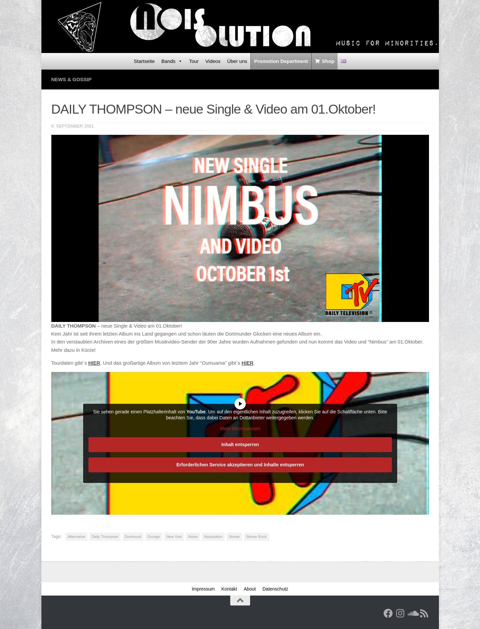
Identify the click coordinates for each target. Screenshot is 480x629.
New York (174, 537)
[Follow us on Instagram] (400, 613)
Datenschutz (275, 589)
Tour (194, 61)
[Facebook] (388, 613)
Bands (172, 61)
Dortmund (133, 537)
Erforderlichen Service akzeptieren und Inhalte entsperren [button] (240, 464)
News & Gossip (71, 79)
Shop (328, 61)
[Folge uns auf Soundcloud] (412, 613)
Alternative (76, 537)
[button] (14, 614)
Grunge (153, 537)
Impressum (203, 589)
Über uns (237, 61)
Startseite (144, 61)
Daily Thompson (104, 537)
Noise (193, 537)
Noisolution (213, 537)
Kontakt (229, 589)
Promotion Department (281, 61)
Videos (213, 61)
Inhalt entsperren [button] (240, 444)
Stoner (234, 537)
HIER (94, 363)
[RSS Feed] (424, 613)
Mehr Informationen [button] (240, 428)
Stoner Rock (256, 537)
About (250, 589)
